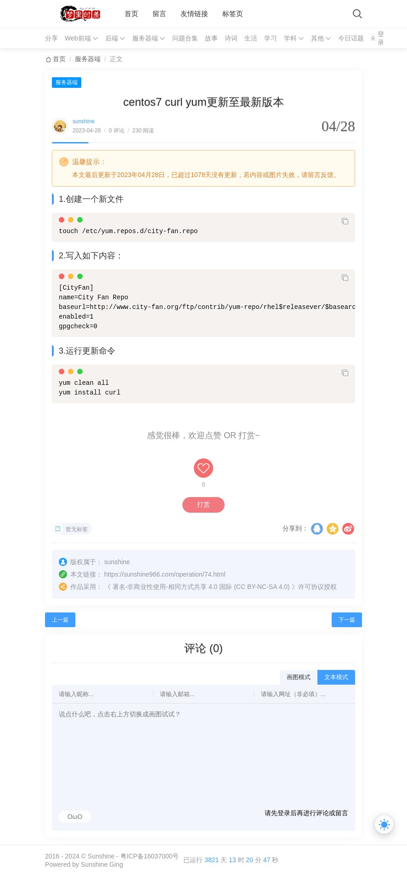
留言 (159, 13)
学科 (290, 38)
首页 (131, 13)
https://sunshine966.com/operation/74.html (165, 574)
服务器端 (145, 38)
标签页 (232, 13)
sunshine (84, 121)
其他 (317, 38)
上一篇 (60, 620)
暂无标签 (77, 529)
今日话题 (351, 38)
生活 (250, 38)
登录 (381, 38)
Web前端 (78, 38)
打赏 (203, 504)
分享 (51, 38)
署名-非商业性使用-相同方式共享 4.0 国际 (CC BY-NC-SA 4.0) (201, 586)
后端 (111, 38)
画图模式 (299, 677)
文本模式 (336, 677)
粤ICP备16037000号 (149, 856)
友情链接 (194, 13)
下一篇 (347, 620)
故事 (211, 38)
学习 (270, 38)
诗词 (231, 38)
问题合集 (185, 38)
